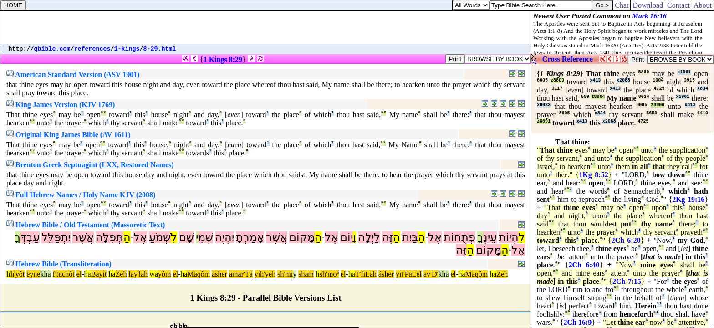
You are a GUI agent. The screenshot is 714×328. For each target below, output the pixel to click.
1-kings (127, 49)
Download (648, 5)
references (92, 49)
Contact (678, 5)
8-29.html (159, 49)
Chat (621, 5)
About (703, 5)
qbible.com (52, 49)
